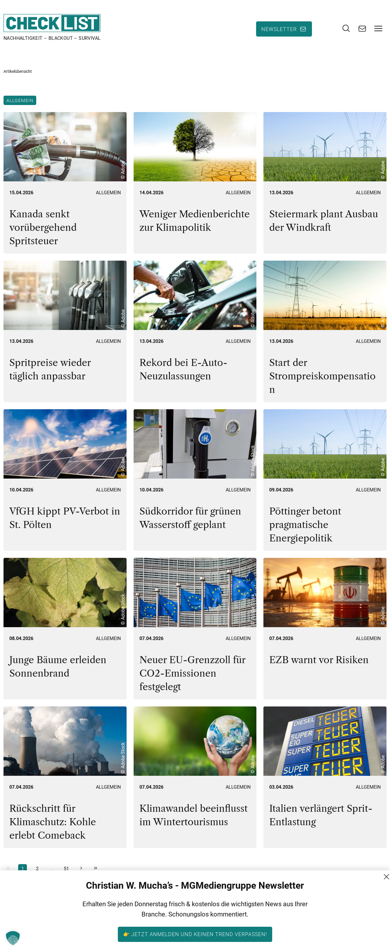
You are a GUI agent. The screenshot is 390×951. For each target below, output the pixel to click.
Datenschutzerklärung (357, 930)
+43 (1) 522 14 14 (280, 941)
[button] (13, 938)
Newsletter (279, 28)
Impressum (345, 941)
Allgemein (19, 100)
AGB (337, 919)
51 (66, 868)
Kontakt (341, 909)
